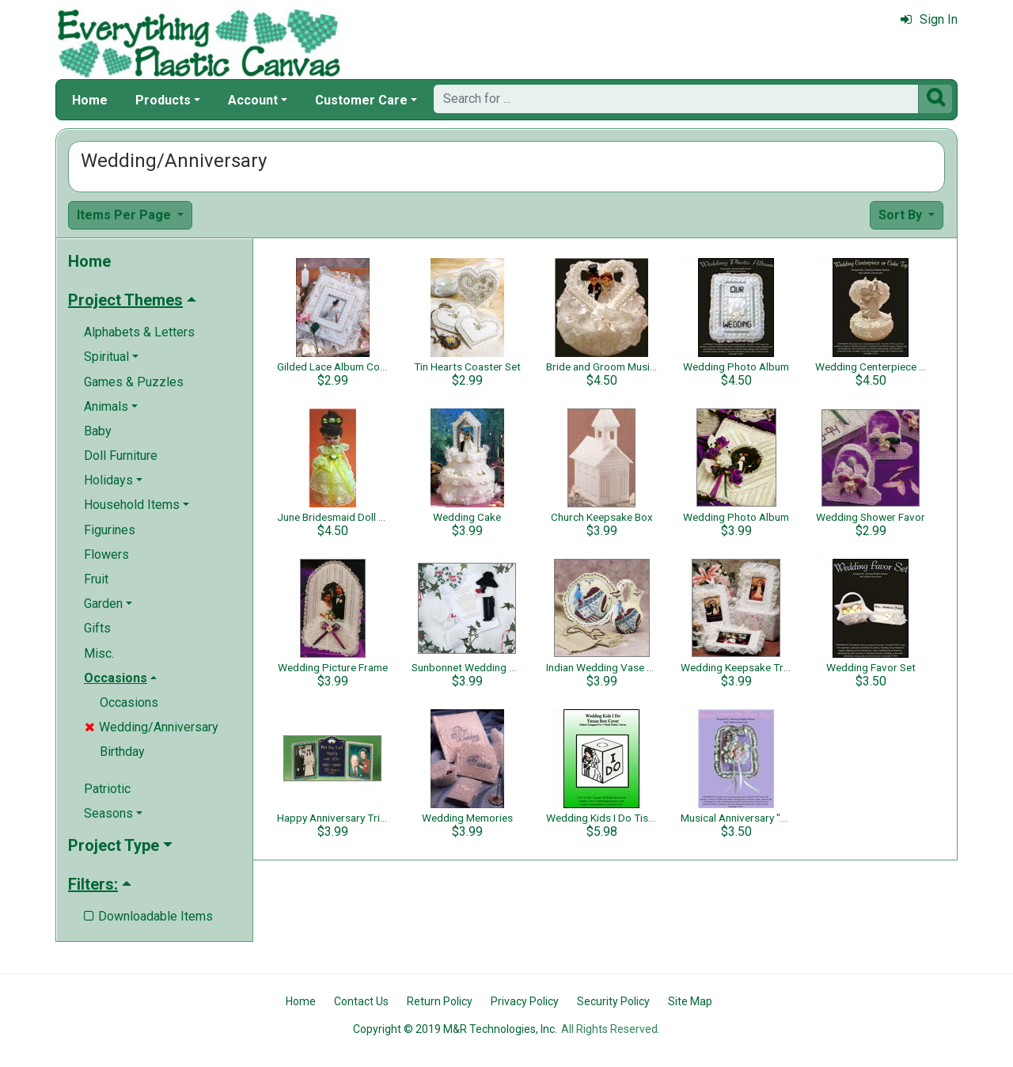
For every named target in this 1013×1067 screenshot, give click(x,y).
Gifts (97, 628)
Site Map (690, 1001)
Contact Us (361, 1001)
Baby (98, 431)
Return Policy (439, 1001)
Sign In (929, 19)
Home (90, 100)
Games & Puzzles (134, 381)
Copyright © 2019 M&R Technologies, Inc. (455, 1029)
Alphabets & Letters (139, 332)
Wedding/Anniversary (151, 727)
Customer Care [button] (361, 100)
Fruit (96, 579)
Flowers (106, 554)
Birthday (122, 751)
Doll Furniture (120, 455)
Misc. (99, 653)
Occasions (129, 702)
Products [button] (163, 100)
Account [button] (253, 100)
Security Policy (613, 1001)
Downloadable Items (148, 916)
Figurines (109, 529)
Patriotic (107, 788)
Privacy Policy (525, 1001)
